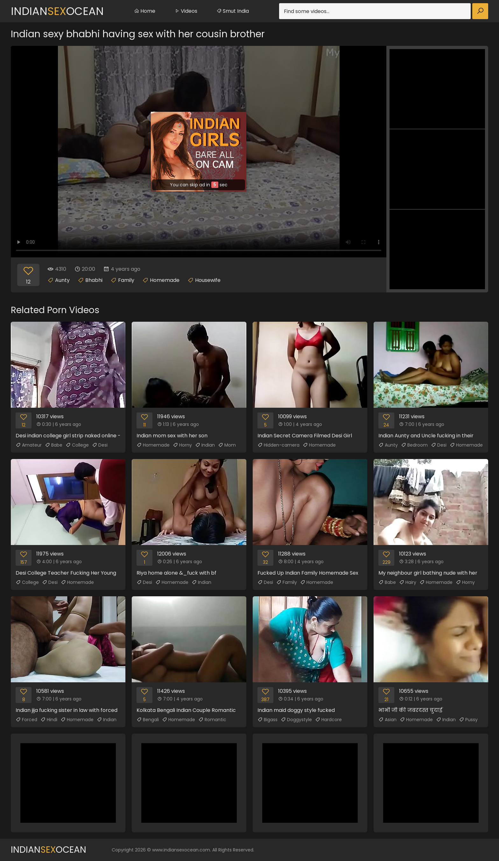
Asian (387, 719)
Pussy (468, 719)
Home (144, 11)
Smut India (232, 11)
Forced (26, 719)
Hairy (407, 582)
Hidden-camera (278, 445)
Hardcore (328, 719)
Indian (205, 445)
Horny (182, 445)
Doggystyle (296, 719)
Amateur (29, 445)
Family (126, 280)
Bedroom (414, 445)
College (77, 445)
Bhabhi (93, 280)
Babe (53, 445)
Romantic (212, 719)
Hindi (48, 719)
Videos (185, 11)
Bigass (267, 719)
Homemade (164, 280)
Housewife (208, 280)
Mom (227, 445)
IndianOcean (57, 11)
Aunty (62, 280)
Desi (100, 445)
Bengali (148, 719)
